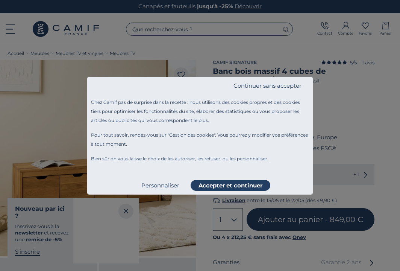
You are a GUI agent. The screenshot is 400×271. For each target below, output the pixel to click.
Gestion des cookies (191, 135)
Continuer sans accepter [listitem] (267, 85)
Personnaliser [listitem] (160, 185)
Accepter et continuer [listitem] (230, 185)
